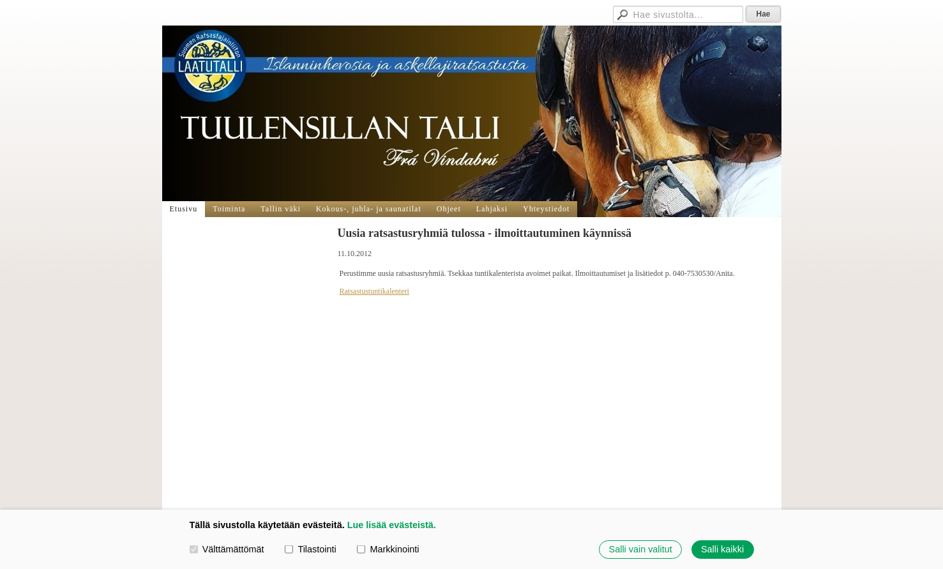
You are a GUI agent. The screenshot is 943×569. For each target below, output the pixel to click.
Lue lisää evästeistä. (391, 525)
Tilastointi (310, 549)
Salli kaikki (722, 549)
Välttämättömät (227, 549)
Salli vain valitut (640, 549)
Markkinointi (388, 549)
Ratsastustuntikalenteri (374, 291)
